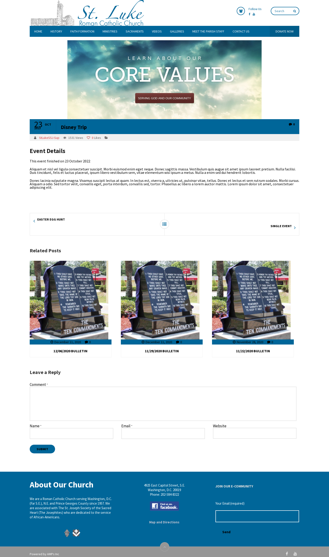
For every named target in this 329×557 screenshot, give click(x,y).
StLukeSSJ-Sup (49, 138)
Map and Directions (164, 515)
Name (35, 419)
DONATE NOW (285, 31)
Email (126, 419)
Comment (39, 378)
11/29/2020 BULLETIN (162, 344)
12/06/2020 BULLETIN (70, 344)
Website (219, 419)
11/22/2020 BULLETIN (253, 344)
